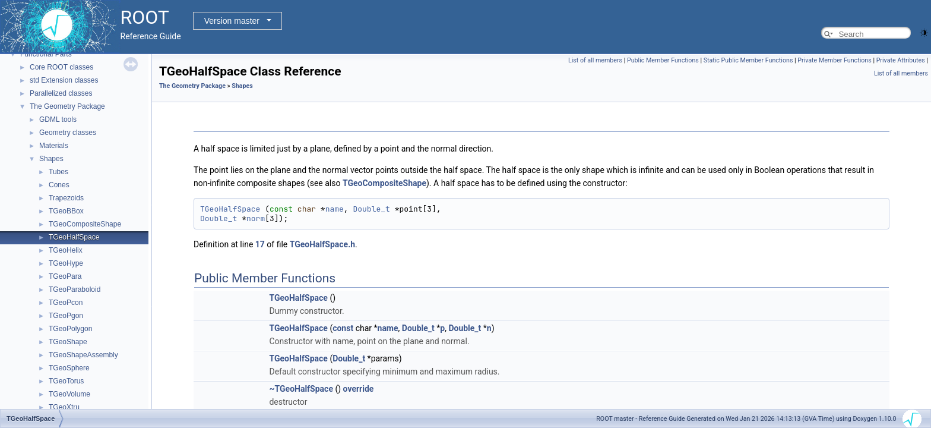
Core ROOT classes (61, 67)
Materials (53, 145)
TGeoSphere (69, 368)
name (334, 209)
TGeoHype (66, 263)
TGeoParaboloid (74, 289)
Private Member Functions (834, 60)
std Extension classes (64, 80)
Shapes (51, 159)
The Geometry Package (67, 106)
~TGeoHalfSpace (301, 389)
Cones (59, 185)
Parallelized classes (61, 93)
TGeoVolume (69, 394)
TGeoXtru (64, 407)
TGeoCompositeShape (85, 224)
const (342, 328)
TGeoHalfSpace (74, 237)
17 (260, 244)
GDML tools (58, 119)
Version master (231, 21)
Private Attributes (900, 60)
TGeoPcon (66, 302)
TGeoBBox (66, 211)
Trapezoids (66, 198)
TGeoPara (65, 276)
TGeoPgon (66, 315)
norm (255, 218)
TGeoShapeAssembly (83, 355)
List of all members (595, 60)
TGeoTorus (66, 381)
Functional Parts (46, 54)
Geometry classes (67, 132)
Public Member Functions (663, 60)
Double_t (371, 209)
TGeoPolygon (70, 329)
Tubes (58, 172)
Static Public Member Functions (748, 60)
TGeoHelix (66, 250)
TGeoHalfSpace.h (322, 244)
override (358, 389)
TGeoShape (68, 342)
